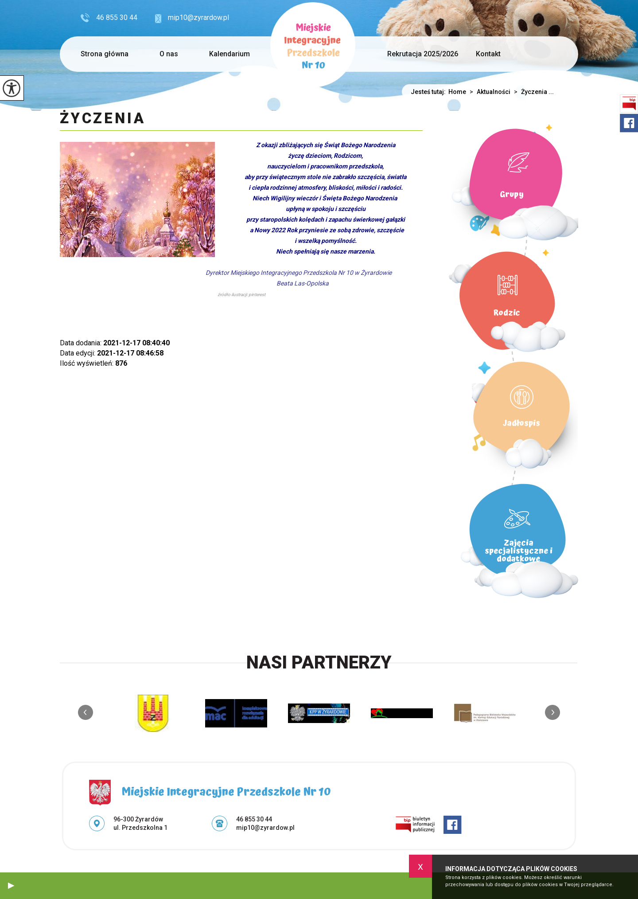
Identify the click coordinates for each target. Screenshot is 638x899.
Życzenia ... (532, 92)
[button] (11, 885)
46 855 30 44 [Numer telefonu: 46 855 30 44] (254, 819)
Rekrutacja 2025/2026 (422, 54)
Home (457, 92)
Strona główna (104, 54)
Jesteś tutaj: (429, 92)
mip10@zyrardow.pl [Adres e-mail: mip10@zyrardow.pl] (265, 827)
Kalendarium (229, 54)
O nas (169, 54)
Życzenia (102, 119)
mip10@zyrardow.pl (192, 18)
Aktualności (488, 92)
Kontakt (488, 54)
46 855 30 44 (109, 17)
